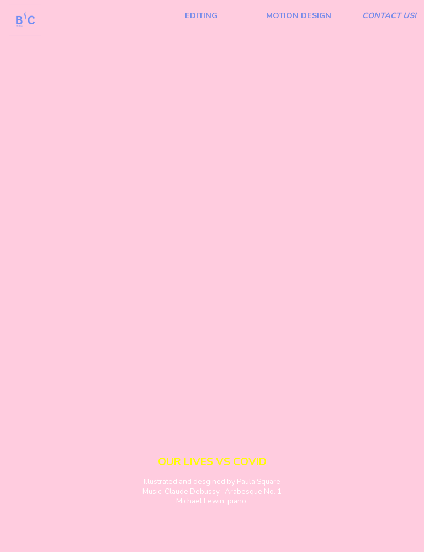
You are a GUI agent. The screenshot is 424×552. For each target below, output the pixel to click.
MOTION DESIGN (298, 15)
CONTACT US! (389, 15)
